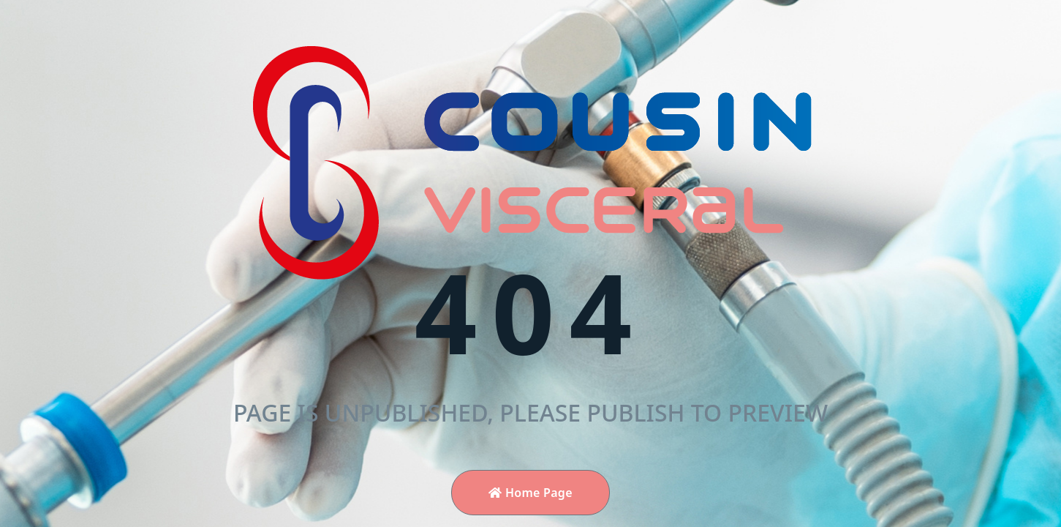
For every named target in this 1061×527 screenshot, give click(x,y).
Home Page (530, 493)
